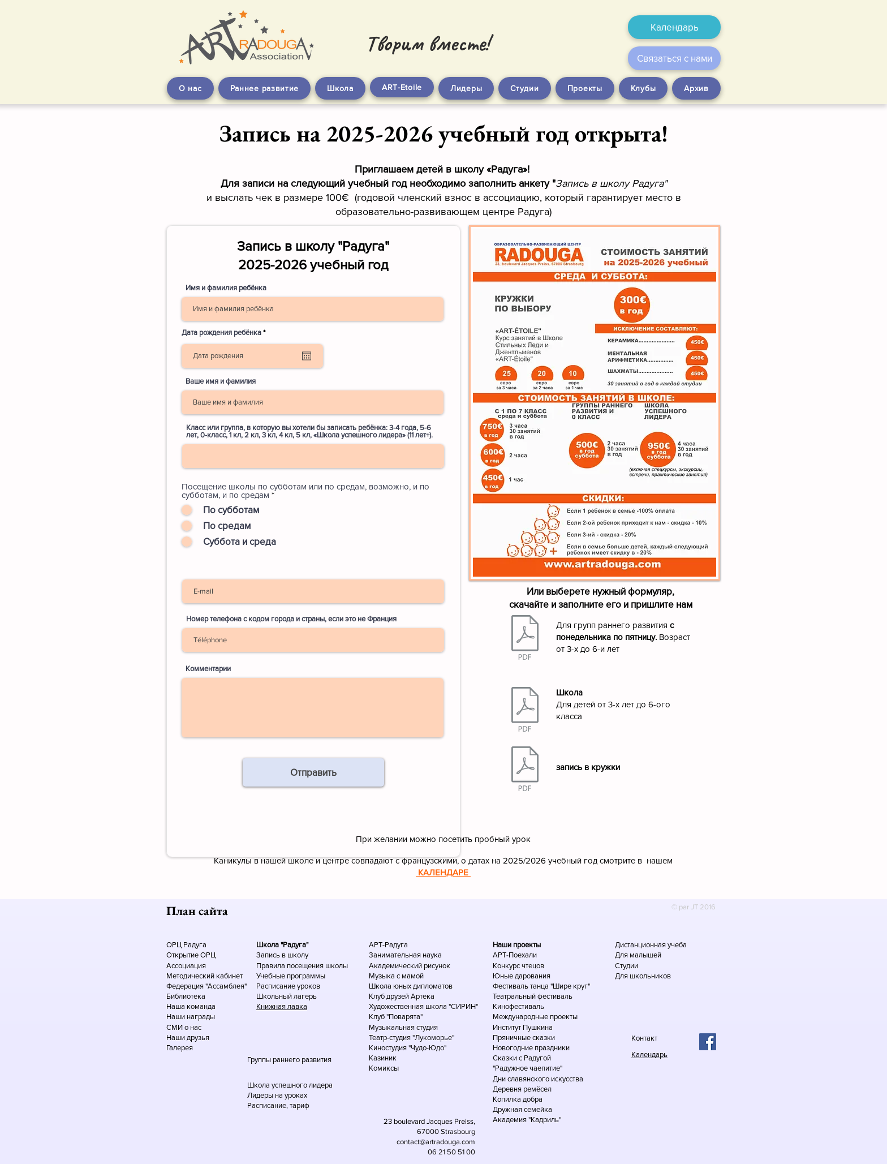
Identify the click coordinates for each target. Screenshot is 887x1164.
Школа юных (391, 986)
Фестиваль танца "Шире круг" (541, 986)
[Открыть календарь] (306, 355)
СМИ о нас (183, 1027)
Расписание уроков (288, 986)
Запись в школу (282, 955)
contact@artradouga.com (436, 1141)
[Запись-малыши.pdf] (525, 639)
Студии (626, 965)
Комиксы (384, 1068)
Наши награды (190, 1016)
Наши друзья (187, 1037)
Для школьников (643, 976)
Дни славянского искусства (538, 1079)
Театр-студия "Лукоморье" (411, 1037)
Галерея (179, 1047)
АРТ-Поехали (515, 955)
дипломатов (433, 986)
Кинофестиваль (518, 1006)
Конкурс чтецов (518, 965)
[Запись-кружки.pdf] (525, 770)
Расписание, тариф (278, 1105)
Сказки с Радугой (522, 1058)
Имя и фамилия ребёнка (226, 287)
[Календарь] (674, 27)
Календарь (649, 1054)
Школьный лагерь (286, 996)
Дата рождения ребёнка (225, 332)
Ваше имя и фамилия (221, 381)
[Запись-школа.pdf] (525, 710)
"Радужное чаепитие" (527, 1068)
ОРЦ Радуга (186, 944)
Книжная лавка (281, 1006)
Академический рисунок (409, 965)
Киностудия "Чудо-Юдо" (407, 1047)
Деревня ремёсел (522, 1089)
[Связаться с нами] (674, 58)
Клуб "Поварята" (396, 1016)
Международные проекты (535, 1016)
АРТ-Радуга (388, 944)
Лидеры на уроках (277, 1095)
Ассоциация (186, 965)
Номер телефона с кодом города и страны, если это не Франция (291, 618)
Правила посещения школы (302, 965)
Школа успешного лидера (290, 1085)
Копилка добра (517, 1099)
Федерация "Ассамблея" (206, 986)
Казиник (383, 1058)
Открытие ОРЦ (191, 955)
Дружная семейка (522, 1109)
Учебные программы (290, 976)
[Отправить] (313, 772)
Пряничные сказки (524, 1037)
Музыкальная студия (403, 1027)
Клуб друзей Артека (401, 996)
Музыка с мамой (396, 976)
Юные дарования (521, 976)
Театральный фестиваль (532, 996)
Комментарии (208, 668)
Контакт (644, 1038)
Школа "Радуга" (282, 944)
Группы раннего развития (289, 1059)
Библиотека (185, 996)
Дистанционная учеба (651, 944)
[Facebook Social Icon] (707, 1041)
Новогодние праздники (531, 1047)
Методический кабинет (204, 976)
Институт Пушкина (523, 1027)
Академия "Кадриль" (527, 1119)
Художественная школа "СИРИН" (423, 1006)
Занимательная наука (405, 955)
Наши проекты (517, 944)
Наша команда (191, 1006)
